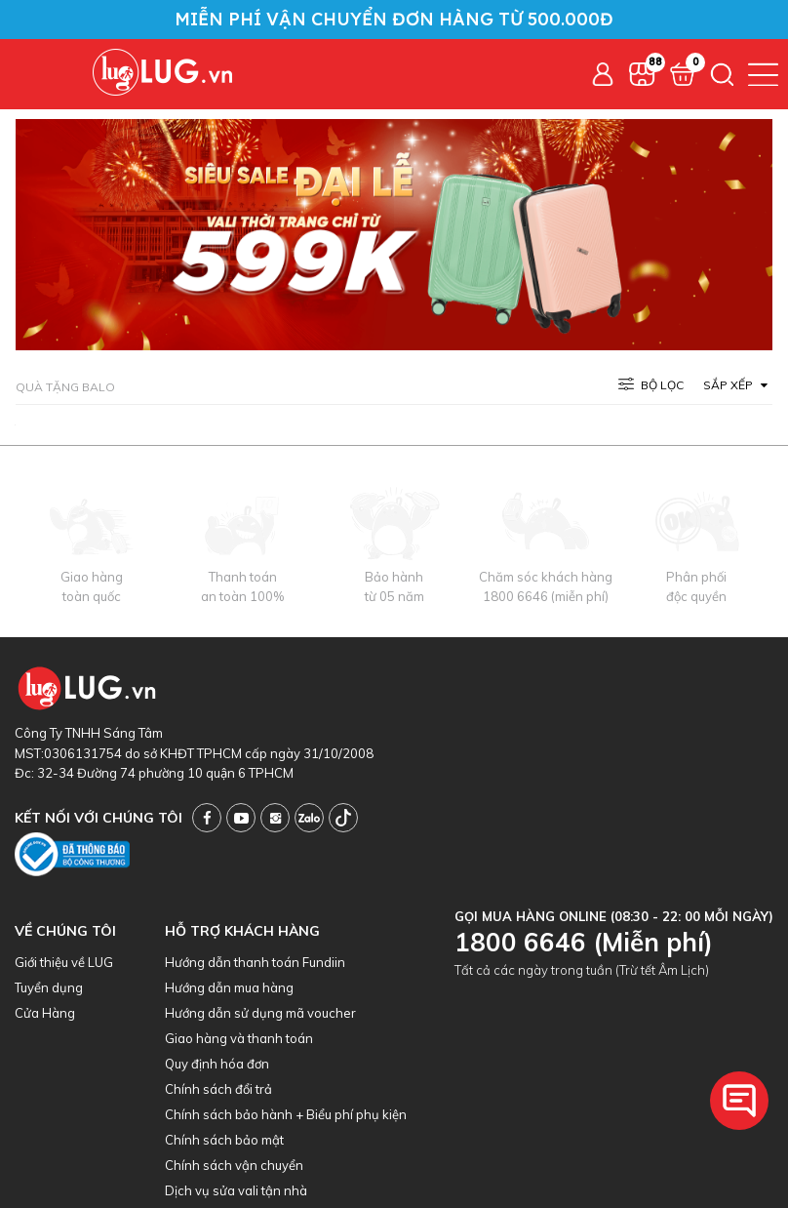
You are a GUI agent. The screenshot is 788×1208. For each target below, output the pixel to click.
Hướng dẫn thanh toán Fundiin (255, 962)
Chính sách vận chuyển (234, 1165)
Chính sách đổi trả (218, 1089)
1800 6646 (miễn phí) (546, 596)
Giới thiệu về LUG (64, 962)
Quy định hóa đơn (217, 1063)
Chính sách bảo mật (224, 1140)
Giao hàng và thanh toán (239, 1038)
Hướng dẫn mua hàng (229, 987)
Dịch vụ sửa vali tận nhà (236, 1190)
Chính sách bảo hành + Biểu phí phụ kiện (286, 1114)
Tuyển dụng (49, 987)
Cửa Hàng (45, 1013)
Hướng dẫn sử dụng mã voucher (260, 1013)
